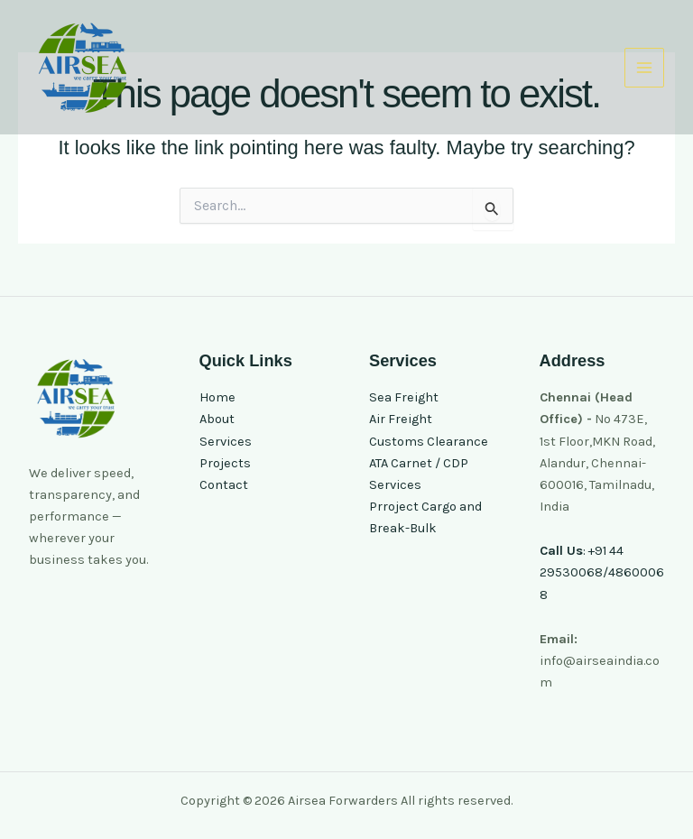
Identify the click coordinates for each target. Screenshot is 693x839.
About (217, 419)
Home (217, 397)
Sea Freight (404, 397)
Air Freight (400, 419)
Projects (225, 463)
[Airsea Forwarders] (83, 68)
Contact (223, 485)
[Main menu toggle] (644, 68)
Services (225, 441)
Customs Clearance (428, 441)
